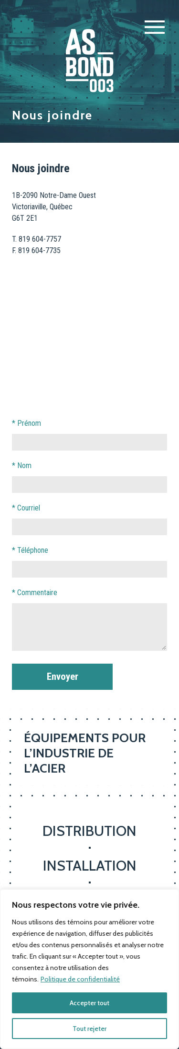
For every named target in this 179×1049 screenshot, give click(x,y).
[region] (89, 969)
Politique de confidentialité (80, 979)
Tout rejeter (89, 1028)
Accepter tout (89, 1003)
